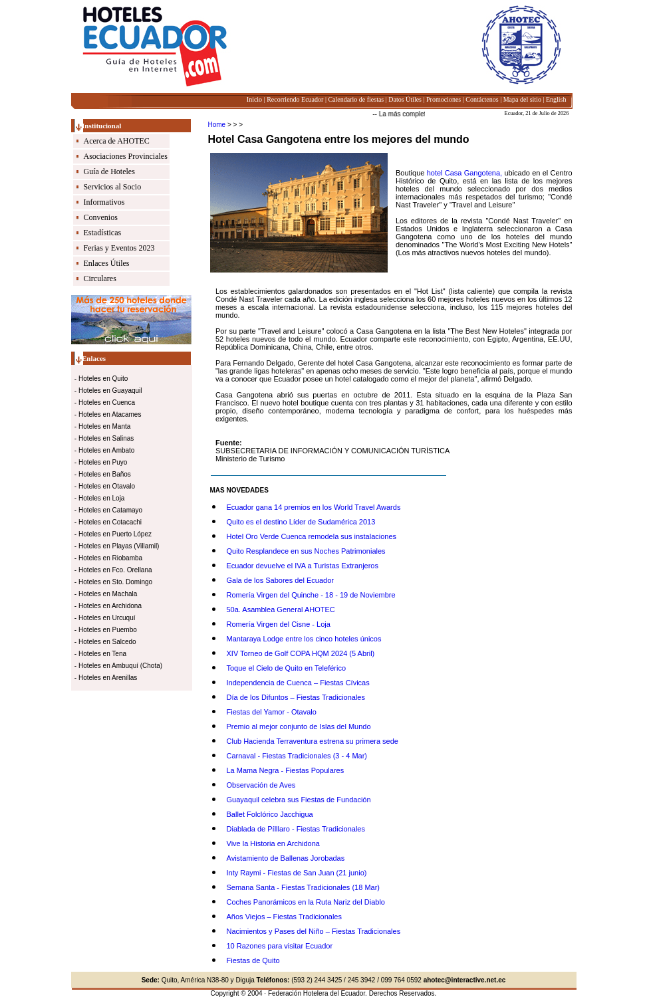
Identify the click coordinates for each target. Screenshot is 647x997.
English (556, 99)
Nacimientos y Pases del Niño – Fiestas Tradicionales (314, 931)
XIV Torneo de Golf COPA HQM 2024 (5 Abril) (301, 653)
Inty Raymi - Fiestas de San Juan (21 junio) (297, 873)
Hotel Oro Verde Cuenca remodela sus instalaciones (312, 536)
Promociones (443, 99)
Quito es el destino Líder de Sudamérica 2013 (301, 522)
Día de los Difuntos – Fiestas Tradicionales (296, 697)
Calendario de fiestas (356, 99)
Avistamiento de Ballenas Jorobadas (286, 858)
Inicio (254, 99)
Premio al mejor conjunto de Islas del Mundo (299, 726)
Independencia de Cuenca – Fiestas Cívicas (298, 683)
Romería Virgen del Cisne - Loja (278, 624)
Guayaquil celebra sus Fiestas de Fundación (299, 800)
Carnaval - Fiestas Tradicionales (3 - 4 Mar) (297, 756)
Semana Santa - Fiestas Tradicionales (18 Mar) (303, 887)
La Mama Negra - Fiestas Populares (285, 770)
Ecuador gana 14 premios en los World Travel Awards (314, 507)
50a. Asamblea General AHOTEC (281, 609)
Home (217, 124)
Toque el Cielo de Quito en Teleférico (286, 668)
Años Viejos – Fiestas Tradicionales (284, 917)
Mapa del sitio (522, 99)
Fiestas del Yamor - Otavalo (272, 712)
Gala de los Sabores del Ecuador (280, 580)
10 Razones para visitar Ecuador (280, 946)
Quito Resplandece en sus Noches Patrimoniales (306, 551)
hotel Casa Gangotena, (466, 173)
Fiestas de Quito (253, 960)
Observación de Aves (261, 785)
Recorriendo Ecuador (295, 99)
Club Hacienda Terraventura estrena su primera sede (312, 741)
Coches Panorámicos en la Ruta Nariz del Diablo (306, 902)
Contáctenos (481, 99)
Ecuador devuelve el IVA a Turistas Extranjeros (302, 566)
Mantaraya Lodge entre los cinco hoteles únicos (304, 639)
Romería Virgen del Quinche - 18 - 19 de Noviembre (311, 595)
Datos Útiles (405, 99)
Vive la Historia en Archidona (273, 843)
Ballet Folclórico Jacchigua (270, 814)
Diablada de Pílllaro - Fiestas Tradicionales (296, 829)
